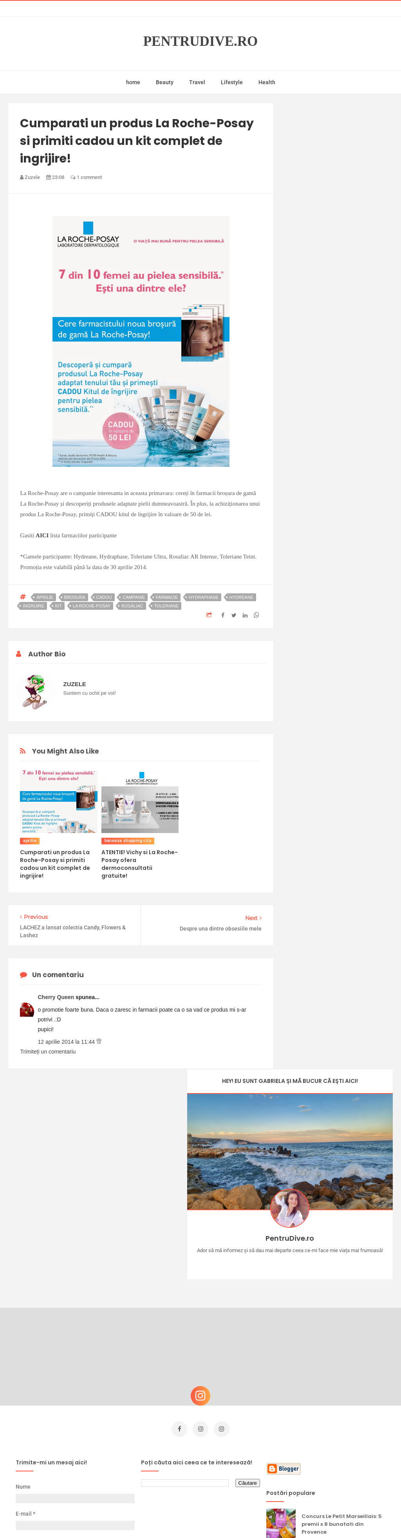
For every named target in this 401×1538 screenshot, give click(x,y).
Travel (197, 82)
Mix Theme (265, 1517)
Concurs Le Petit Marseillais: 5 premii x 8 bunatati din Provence (342, 1298)
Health (266, 82)
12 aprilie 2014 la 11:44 (67, 1042)
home (133, 82)
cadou (104, 597)
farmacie (167, 597)
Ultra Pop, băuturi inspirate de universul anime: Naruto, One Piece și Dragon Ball (343, 1415)
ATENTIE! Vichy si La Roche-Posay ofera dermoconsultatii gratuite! (139, 864)
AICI (42, 535)
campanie (134, 597)
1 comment (86, 177)
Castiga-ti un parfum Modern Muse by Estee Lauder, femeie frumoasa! (343, 1338)
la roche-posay (91, 606)
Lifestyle (232, 82)
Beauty (164, 82)
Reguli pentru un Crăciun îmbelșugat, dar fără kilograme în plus (336, 1454)
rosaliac (132, 606)
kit (58, 606)
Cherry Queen (56, 997)
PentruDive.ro (200, 41)
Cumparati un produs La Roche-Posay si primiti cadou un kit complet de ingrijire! (55, 864)
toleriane (166, 606)
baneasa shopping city (128, 840)
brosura (74, 597)
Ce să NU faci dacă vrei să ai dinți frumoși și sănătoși (340, 1373)
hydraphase (204, 597)
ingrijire (33, 606)
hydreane (241, 597)
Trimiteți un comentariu (48, 1051)
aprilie (44, 597)
